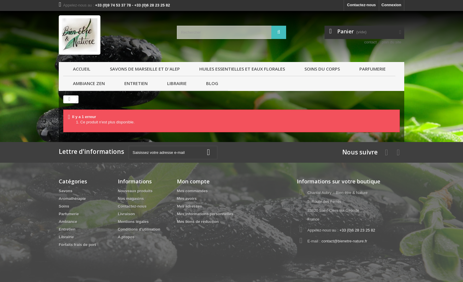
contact (370, 42)
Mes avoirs (187, 198)
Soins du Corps (322, 69)
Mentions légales (133, 221)
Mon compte (193, 181)
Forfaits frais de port (77, 244)
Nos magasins (131, 198)
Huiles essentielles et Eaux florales (242, 69)
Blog (212, 83)
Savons (65, 191)
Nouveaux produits (135, 191)
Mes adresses (189, 206)
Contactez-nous (361, 5)
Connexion (391, 5)
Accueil (81, 69)
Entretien (136, 83)
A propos (126, 237)
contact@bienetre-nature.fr (344, 241)
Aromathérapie (72, 198)
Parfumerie (372, 69)
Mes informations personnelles (205, 214)
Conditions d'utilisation (139, 229)
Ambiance (68, 221)
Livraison (126, 214)
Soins (64, 206)
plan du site (392, 42)
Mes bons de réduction (198, 221)
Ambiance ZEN (89, 83)
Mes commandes (192, 191)
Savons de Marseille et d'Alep (145, 69)
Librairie (177, 83)
